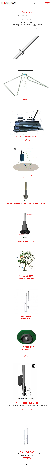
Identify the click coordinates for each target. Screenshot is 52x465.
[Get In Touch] (47, 3)
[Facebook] (25, 464)
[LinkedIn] (26, 464)
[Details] (26, 68)
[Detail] (26, 282)
